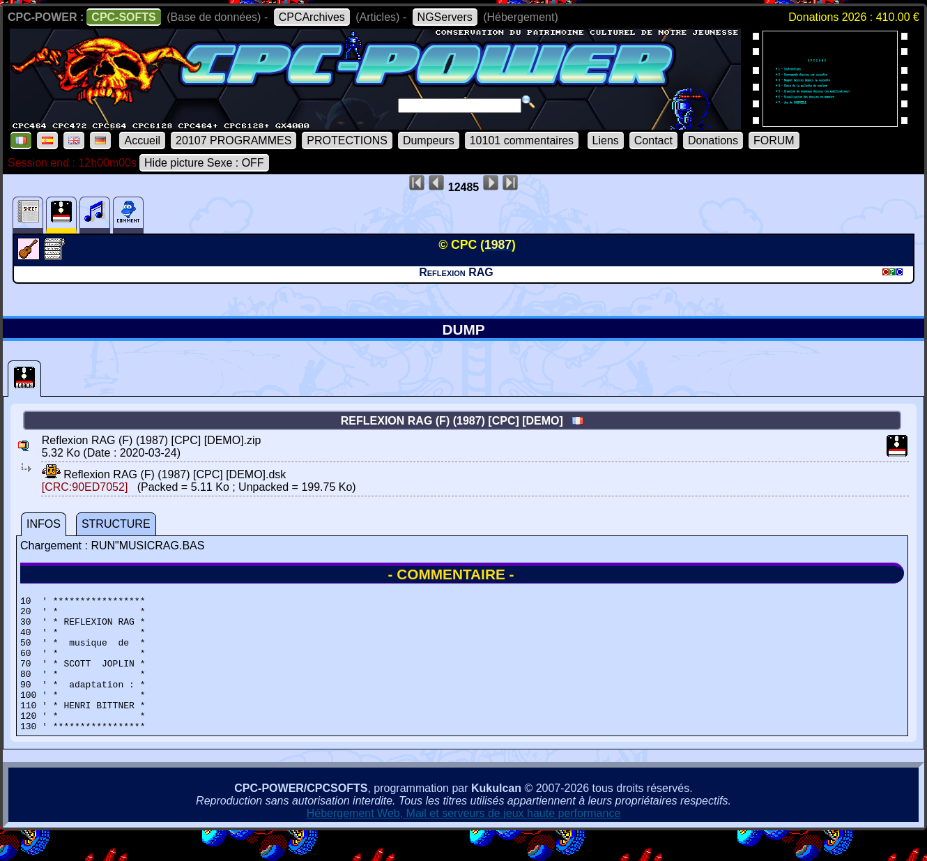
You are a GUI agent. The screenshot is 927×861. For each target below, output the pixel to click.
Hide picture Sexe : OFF (204, 163)
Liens (605, 140)
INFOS (43, 524)
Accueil (142, 140)
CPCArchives (312, 17)
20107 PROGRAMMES (233, 140)
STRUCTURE (116, 524)
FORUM (774, 140)
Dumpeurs (428, 140)
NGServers (445, 17)
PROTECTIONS (347, 140)
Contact (653, 140)
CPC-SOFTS (123, 17)
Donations (713, 140)
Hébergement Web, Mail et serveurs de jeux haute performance (464, 840)
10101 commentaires (522, 140)
